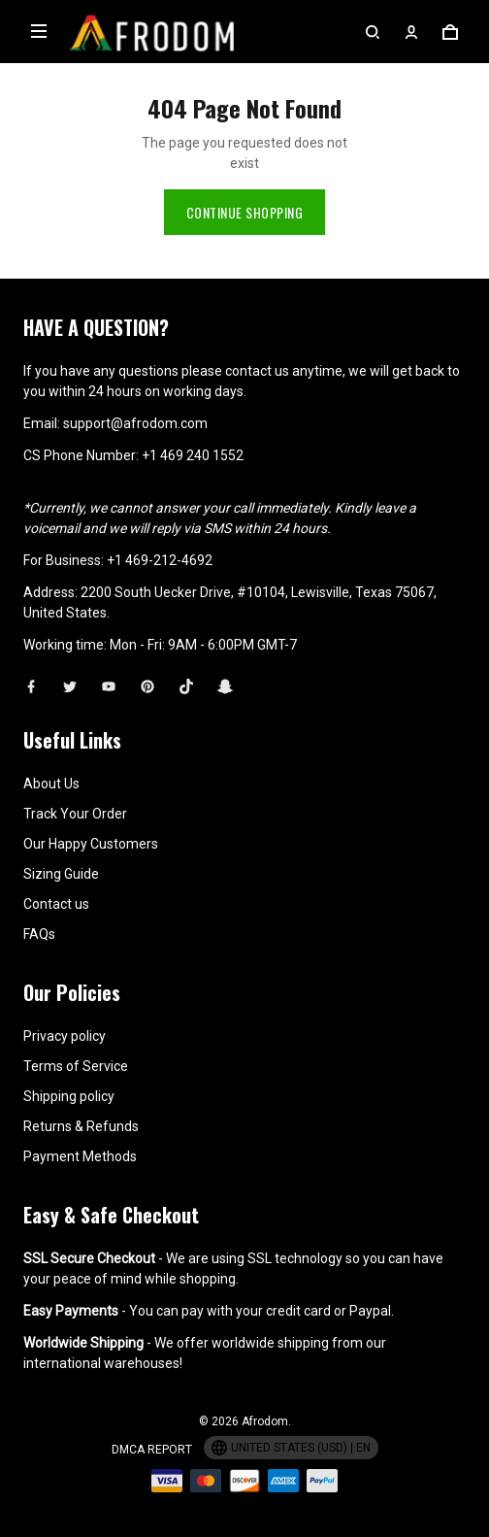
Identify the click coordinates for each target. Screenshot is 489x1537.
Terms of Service (75, 1041)
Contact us (56, 878)
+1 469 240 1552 (193, 430)
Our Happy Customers (90, 818)
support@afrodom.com (135, 398)
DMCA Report (152, 1424)
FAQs (39, 909)
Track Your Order (75, 788)
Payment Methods (80, 1131)
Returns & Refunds (81, 1101)
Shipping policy (68, 1071)
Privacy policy (64, 1011)
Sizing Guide (61, 848)
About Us (51, 758)
